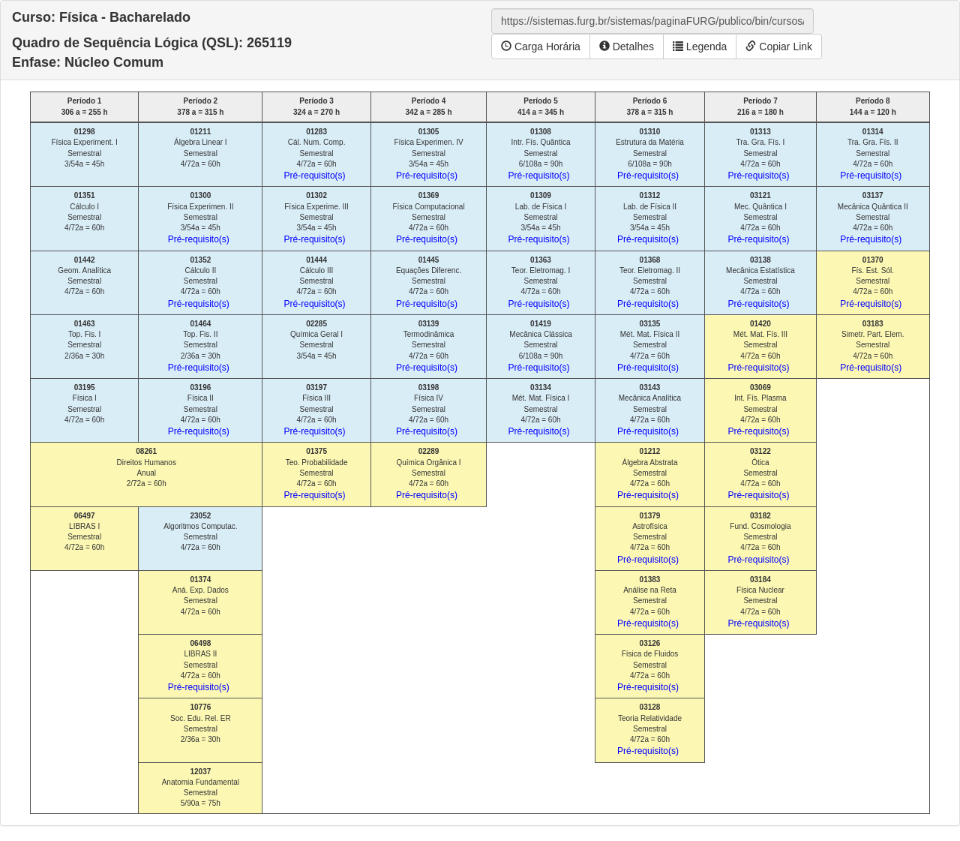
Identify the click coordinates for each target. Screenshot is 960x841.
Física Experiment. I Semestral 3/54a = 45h (84, 148)
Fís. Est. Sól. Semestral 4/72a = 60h (871, 282)
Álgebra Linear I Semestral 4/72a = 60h (200, 148)
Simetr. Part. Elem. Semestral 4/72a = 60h (872, 346)
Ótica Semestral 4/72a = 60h (758, 473)
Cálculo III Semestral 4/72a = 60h (315, 282)
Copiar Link (779, 47)
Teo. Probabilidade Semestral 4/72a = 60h (316, 473)
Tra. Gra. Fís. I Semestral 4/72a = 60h (758, 154)
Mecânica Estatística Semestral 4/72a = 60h (760, 282)
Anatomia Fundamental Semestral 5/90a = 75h (200, 787)
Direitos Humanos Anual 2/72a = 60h (146, 467)
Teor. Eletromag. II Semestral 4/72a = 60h (648, 282)
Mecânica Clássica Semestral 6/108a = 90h (540, 346)
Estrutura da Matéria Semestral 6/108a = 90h (650, 154)
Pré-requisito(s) (315, 175)
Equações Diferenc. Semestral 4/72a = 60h (428, 282)
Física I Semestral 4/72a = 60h (84, 403)
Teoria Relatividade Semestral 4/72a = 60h (649, 729)
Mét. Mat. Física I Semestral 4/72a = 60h (539, 410)
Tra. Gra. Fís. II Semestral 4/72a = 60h (871, 154)
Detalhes (626, 47)
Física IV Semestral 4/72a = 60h (427, 410)
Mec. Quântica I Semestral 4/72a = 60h (758, 218)
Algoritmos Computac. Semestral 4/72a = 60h (200, 532)
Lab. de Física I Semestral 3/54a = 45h (539, 218)
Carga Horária (540, 47)
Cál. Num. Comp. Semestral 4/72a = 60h (315, 154)
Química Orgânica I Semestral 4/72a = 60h (428, 473)
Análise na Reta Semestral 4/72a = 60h (648, 602)
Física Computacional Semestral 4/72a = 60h (428, 218)
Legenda (700, 47)
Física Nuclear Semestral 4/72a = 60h (758, 602)
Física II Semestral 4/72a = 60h (199, 410)
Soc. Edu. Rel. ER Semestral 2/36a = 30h (200, 723)
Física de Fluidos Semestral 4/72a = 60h (648, 665)
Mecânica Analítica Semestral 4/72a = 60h (649, 410)
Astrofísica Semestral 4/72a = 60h (648, 538)
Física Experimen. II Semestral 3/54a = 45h (200, 218)
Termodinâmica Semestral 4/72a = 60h (427, 346)
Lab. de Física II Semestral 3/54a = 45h (648, 218)
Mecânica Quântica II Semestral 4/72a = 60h (873, 218)
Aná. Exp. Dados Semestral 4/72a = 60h (200, 595)
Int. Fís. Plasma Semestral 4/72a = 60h (758, 410)
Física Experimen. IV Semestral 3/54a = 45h (428, 154)
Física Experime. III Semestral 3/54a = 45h (316, 218)
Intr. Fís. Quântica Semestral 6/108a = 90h (539, 154)
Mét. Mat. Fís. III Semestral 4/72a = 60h (758, 346)
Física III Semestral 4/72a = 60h (315, 410)
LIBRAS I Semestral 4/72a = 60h (84, 532)
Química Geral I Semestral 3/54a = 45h (316, 340)
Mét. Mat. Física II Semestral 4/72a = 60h (648, 346)
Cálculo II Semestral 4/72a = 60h (199, 282)
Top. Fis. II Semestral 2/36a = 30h (199, 346)
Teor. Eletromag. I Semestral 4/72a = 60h (539, 282)
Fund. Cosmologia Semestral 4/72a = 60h (759, 538)
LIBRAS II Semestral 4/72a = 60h (199, 665)
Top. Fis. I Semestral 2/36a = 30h (84, 340)
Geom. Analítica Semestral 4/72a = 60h (84, 276)
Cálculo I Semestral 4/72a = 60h (84, 211)
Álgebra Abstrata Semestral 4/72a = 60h (648, 473)
